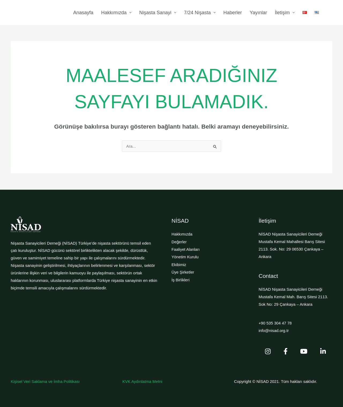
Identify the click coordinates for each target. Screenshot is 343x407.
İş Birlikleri (181, 279)
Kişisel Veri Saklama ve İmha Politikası (45, 381)
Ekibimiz (179, 264)
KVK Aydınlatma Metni (142, 381)
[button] (331, 13)
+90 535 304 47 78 (275, 323)
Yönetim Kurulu (185, 256)
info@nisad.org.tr (274, 330)
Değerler (179, 241)
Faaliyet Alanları (186, 249)
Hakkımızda (182, 234)
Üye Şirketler (183, 271)
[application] (158, 12)
